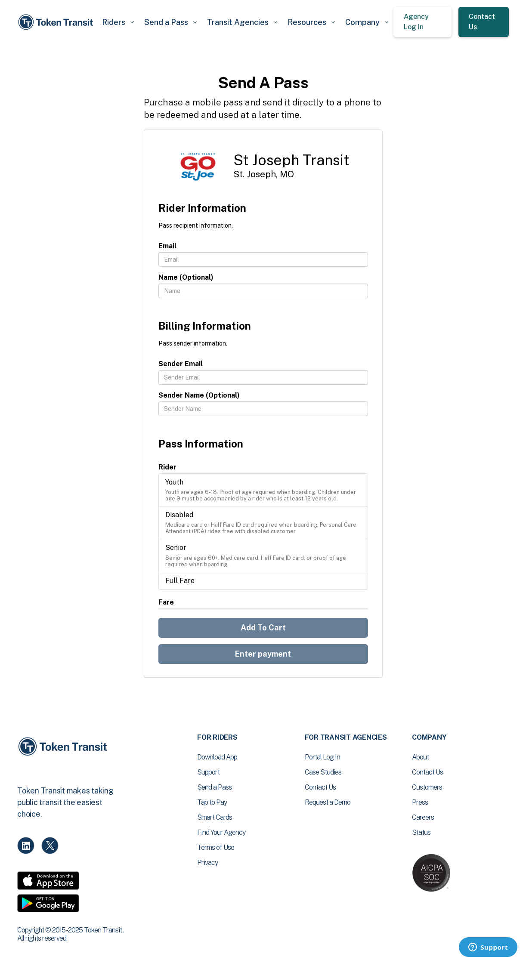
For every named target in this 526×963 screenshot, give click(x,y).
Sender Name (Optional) (199, 395)
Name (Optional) (185, 277)
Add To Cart (263, 627)
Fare (166, 602)
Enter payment (263, 653)
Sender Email (180, 364)
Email (167, 246)
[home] (57, 22)
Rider (167, 467)
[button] (118, 22)
